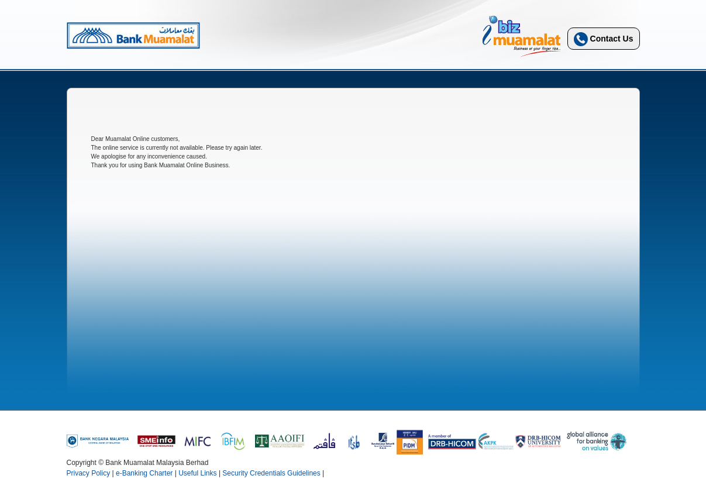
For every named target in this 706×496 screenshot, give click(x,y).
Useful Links (197, 473)
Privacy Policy (89, 473)
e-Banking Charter (144, 473)
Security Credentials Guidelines (271, 473)
